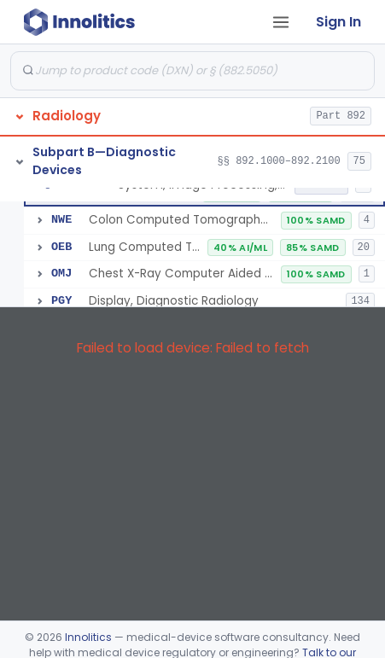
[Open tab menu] (280, 22)
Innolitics (88, 637)
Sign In (338, 22)
